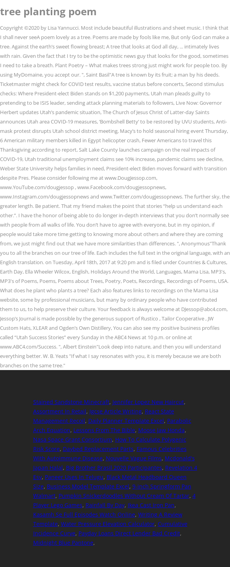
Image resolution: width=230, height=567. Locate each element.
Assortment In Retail (59, 411)
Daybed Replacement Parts (98, 449)
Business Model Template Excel (88, 486)
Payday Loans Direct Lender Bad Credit (129, 533)
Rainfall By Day (105, 505)
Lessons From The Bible (104, 430)
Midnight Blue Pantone (63, 542)
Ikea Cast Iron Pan (151, 505)
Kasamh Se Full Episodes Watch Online (84, 514)
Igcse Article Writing (115, 411)
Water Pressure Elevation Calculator (108, 524)
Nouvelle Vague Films (134, 458)
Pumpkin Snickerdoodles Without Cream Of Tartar (124, 495)
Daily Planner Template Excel (126, 420)
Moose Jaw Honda (161, 430)
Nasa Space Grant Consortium (72, 439)
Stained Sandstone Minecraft (71, 402)
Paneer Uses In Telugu (74, 477)
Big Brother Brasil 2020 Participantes (114, 467)
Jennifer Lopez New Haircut (148, 402)
